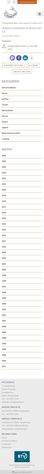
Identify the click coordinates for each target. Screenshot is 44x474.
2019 (4, 195)
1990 (4, 326)
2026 (4, 155)
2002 (4, 258)
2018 (4, 201)
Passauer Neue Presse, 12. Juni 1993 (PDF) (22, 47)
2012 (4, 235)
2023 (4, 172)
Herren (16, 36)
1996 (4, 292)
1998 (4, 281)
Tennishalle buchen (27, 2)
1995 (4, 298)
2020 (4, 189)
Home (4, 437)
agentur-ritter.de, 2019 (23, 472)
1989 (4, 332)
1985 (4, 355)
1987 (4, 343)
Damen (5, 121)
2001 (4, 264)
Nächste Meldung (22, 71)
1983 (4, 360)
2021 (4, 184)
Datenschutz (7, 447)
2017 (4, 207)
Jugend (5, 127)
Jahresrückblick (9, 87)
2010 (4, 246)
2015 (4, 218)
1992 (4, 315)
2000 (4, 269)
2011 (4, 241)
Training (5, 139)
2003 (4, 252)
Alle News (33, 65)
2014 (4, 224)
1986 (4, 349)
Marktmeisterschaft (11, 133)
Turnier (5, 104)
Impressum (6, 444)
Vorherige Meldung (13, 65)
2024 (4, 167)
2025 (4, 161)
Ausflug (5, 99)
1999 (4, 275)
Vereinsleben (7, 110)
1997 (4, 286)
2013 (4, 229)
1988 (4, 338)
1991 (4, 320)
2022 (4, 178)
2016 (4, 212)
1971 (4, 366)
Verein (4, 93)
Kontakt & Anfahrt (9, 440)
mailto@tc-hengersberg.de (13, 402)
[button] (12, 58)
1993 (4, 309)
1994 (4, 303)
